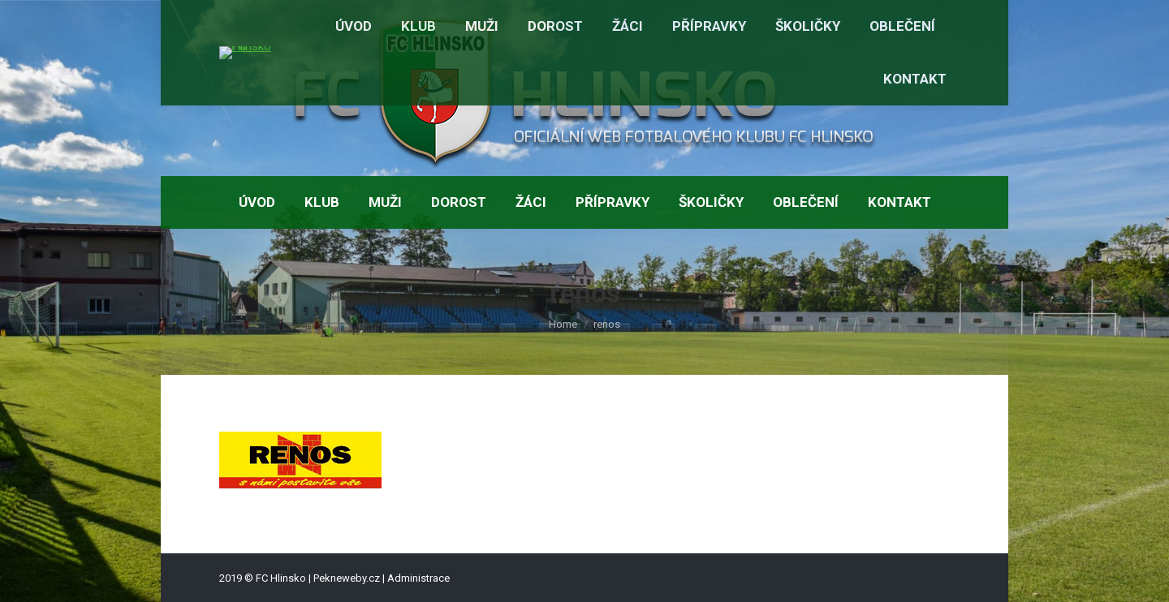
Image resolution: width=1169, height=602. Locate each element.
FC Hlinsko (281, 578)
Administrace (418, 578)
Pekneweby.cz (346, 578)
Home (563, 324)
